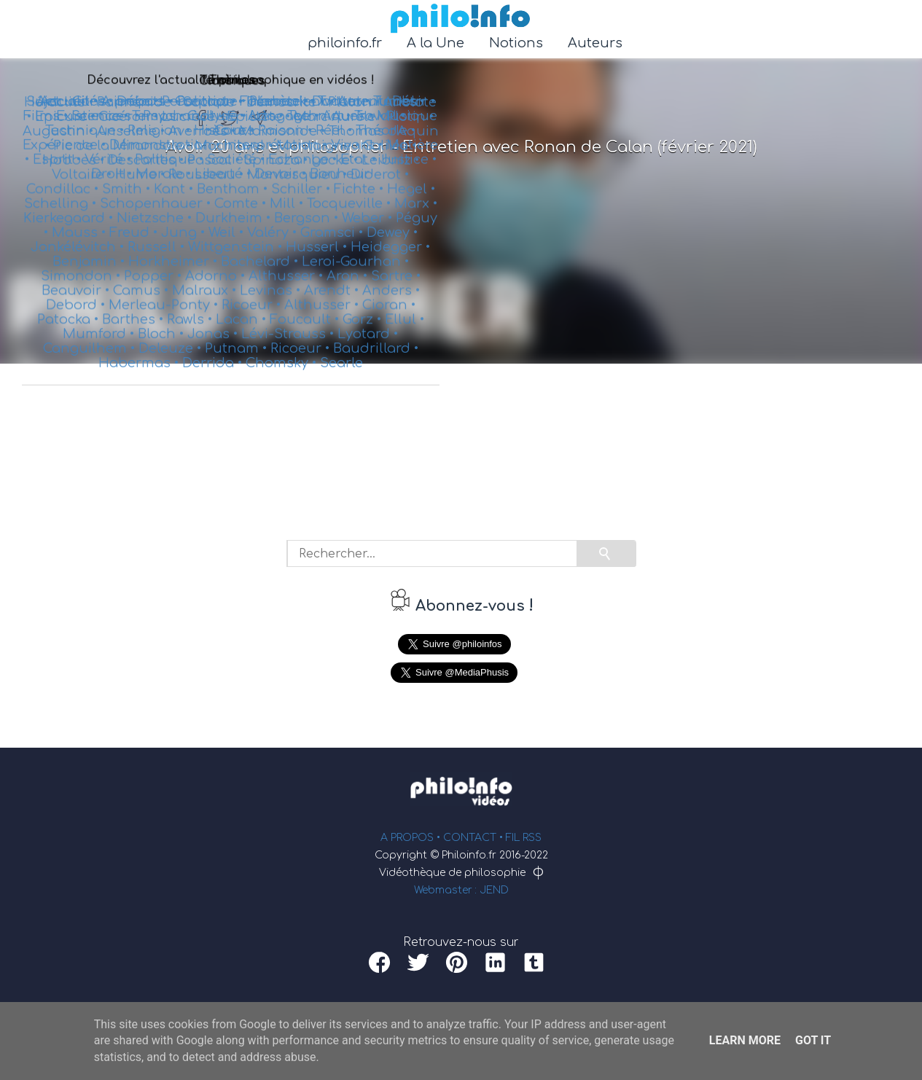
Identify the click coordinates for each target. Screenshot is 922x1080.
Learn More (745, 1040)
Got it (813, 1040)
